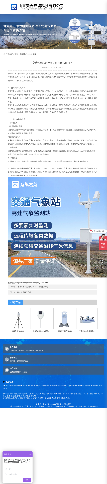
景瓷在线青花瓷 (28, 385)
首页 (16, 54)
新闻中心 (23, 54)
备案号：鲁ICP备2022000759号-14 (49, 404)
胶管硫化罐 (94, 385)
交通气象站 (15, 88)
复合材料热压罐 (72, 385)
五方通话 (37, 385)
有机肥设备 (55, 385)
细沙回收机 (86, 385)
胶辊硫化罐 (63, 385)
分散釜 (80, 385)
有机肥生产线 (7, 385)
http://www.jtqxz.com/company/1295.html (32, 283)
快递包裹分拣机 (17, 385)
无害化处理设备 (45, 385)
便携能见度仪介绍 (24, 292)
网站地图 (67, 404)
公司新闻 (32, 54)
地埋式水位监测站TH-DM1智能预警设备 (33, 287)
